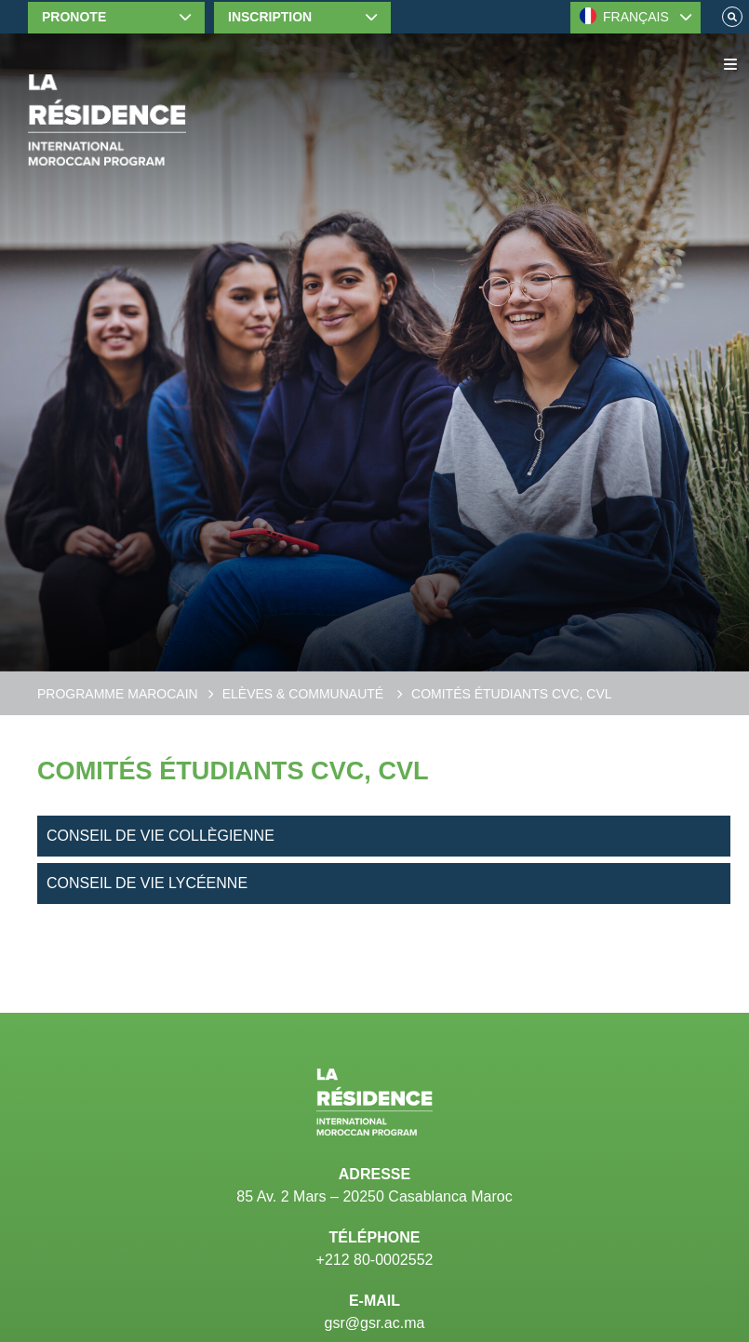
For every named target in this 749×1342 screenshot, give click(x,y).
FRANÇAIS (624, 15)
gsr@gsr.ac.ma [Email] (375, 1323)
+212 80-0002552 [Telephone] (375, 1260)
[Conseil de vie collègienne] (383, 836)
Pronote (74, 16)
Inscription (270, 16)
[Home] (107, 120)
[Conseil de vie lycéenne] (383, 883)
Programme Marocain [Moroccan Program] (117, 693)
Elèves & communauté (304, 693)
